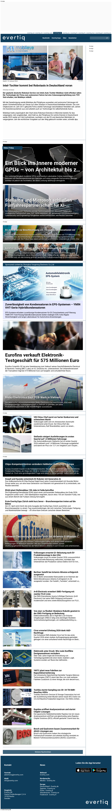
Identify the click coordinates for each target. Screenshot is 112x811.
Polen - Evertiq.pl (46, 791)
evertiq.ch (38, 33)
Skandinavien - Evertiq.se (49, 793)
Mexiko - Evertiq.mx (47, 781)
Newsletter (72, 38)
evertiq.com (48, 33)
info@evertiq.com (11, 781)
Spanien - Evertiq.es (47, 788)
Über (64, 38)
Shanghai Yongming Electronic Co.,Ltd (38, 265)
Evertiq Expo (56, 38)
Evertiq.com (44, 775)
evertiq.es (65, 33)
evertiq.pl (99, 33)
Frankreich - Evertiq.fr (48, 795)
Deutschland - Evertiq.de (49, 786)
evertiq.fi (74, 33)
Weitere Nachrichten (43, 752)
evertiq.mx (90, 33)
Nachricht (46, 38)
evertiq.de (57, 33)
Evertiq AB (14, 38)
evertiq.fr (82, 33)
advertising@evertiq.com (13, 775)
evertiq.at (30, 33)
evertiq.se (107, 33)
